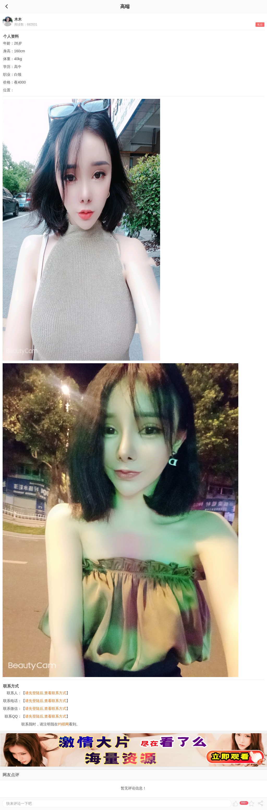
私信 (260, 24)
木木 (18, 19)
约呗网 (63, 724)
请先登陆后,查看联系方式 (45, 693)
